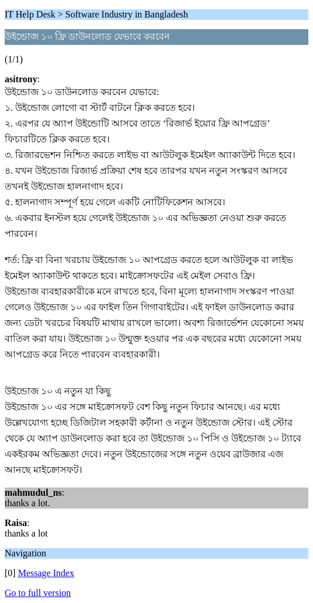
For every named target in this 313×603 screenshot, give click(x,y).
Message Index (46, 573)
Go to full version (38, 593)
